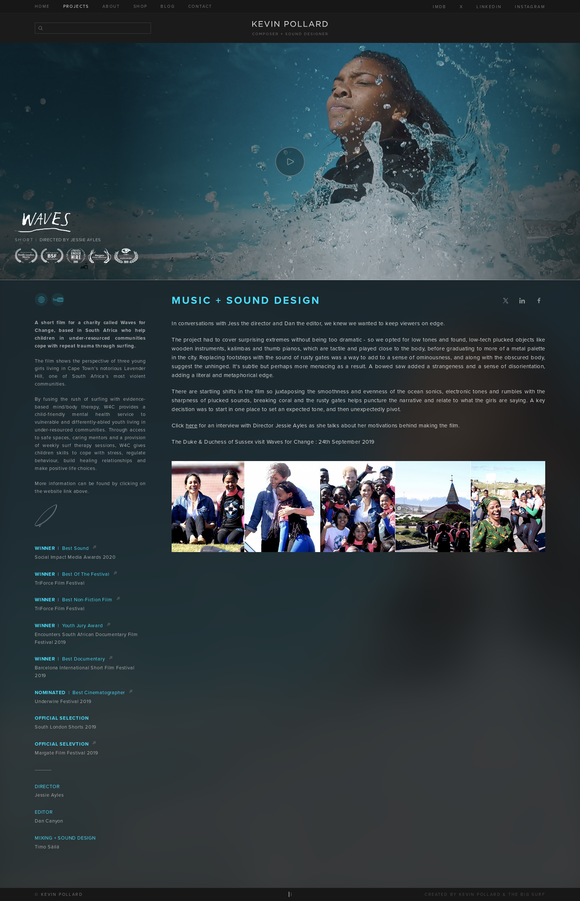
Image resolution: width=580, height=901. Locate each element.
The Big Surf (526, 894)
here (191, 425)
